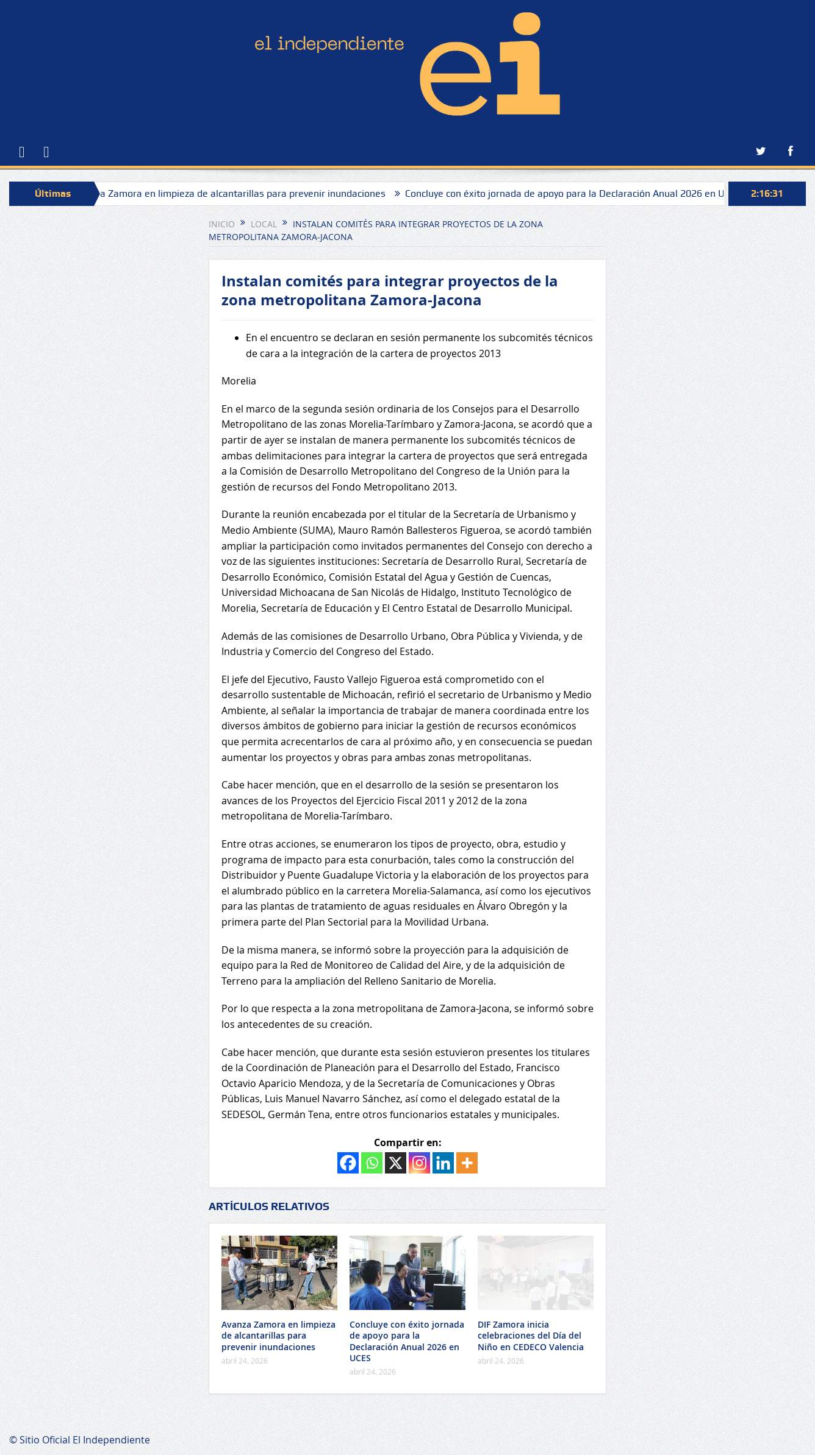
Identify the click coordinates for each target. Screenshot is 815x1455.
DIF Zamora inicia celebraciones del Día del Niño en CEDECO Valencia (531, 1335)
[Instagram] (419, 1163)
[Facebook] (348, 1163)
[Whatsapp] (371, 1163)
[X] (395, 1163)
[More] (467, 1163)
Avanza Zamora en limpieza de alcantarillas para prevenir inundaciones (236, 193)
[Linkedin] (443, 1163)
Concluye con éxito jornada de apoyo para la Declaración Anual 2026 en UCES (579, 193)
